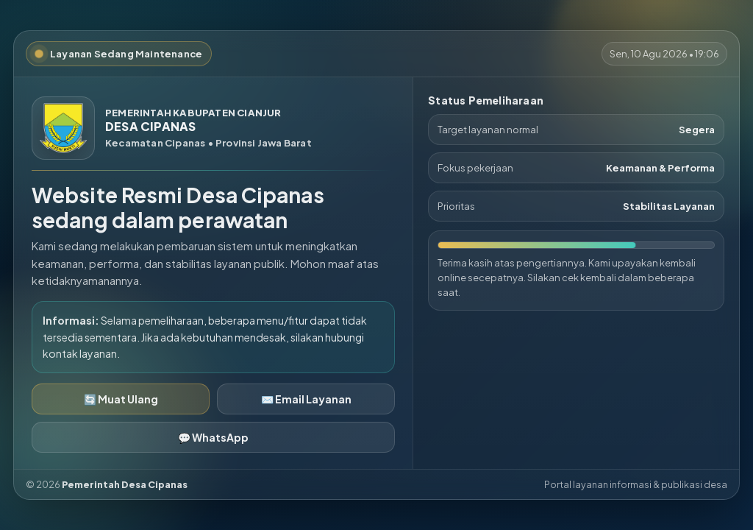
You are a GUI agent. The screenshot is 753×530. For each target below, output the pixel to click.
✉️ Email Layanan (306, 399)
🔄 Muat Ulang (121, 399)
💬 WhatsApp (213, 437)
